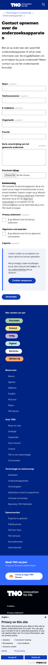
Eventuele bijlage (10, 171)
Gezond (13, 328)
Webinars (12, 388)
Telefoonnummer (15, 96)
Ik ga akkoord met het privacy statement (21, 221)
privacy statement (26, 195)
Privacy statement (15, 613)
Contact (11, 449)
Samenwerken (12, 513)
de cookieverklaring (17, 269)
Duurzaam (14, 321)
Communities (14, 460)
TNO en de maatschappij (19, 455)
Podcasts (12, 399)
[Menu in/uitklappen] (4, 5)
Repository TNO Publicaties (20, 504)
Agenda (11, 382)
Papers (11, 405)
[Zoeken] (43, 4)
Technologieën (14, 486)
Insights (11, 393)
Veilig (11, 336)
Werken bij (14, 359)
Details (4, 651)
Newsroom (11, 370)
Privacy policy (19, 651)
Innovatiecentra (15, 542)
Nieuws (11, 376)
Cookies (10, 606)
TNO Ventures (14, 536)
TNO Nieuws (13, 411)
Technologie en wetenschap (19, 469)
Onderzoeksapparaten (18, 481)
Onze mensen (14, 443)
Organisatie (12, 120)
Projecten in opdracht (17, 518)
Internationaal (14, 547)
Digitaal (13, 344)
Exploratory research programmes (23, 492)
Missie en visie (14, 425)
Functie (6, 132)
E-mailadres (12, 108)
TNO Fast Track (14, 530)
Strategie (12, 431)
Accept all (12, 657)
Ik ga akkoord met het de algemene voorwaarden (24, 235)
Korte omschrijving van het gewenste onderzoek (24, 146)
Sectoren (13, 351)
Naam (9, 84)
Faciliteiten (13, 475)
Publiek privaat (14, 524)
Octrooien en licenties (18, 498)
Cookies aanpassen (22, 281)
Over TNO (10, 420)
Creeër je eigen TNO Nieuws (24, 576)
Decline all (36, 657)
